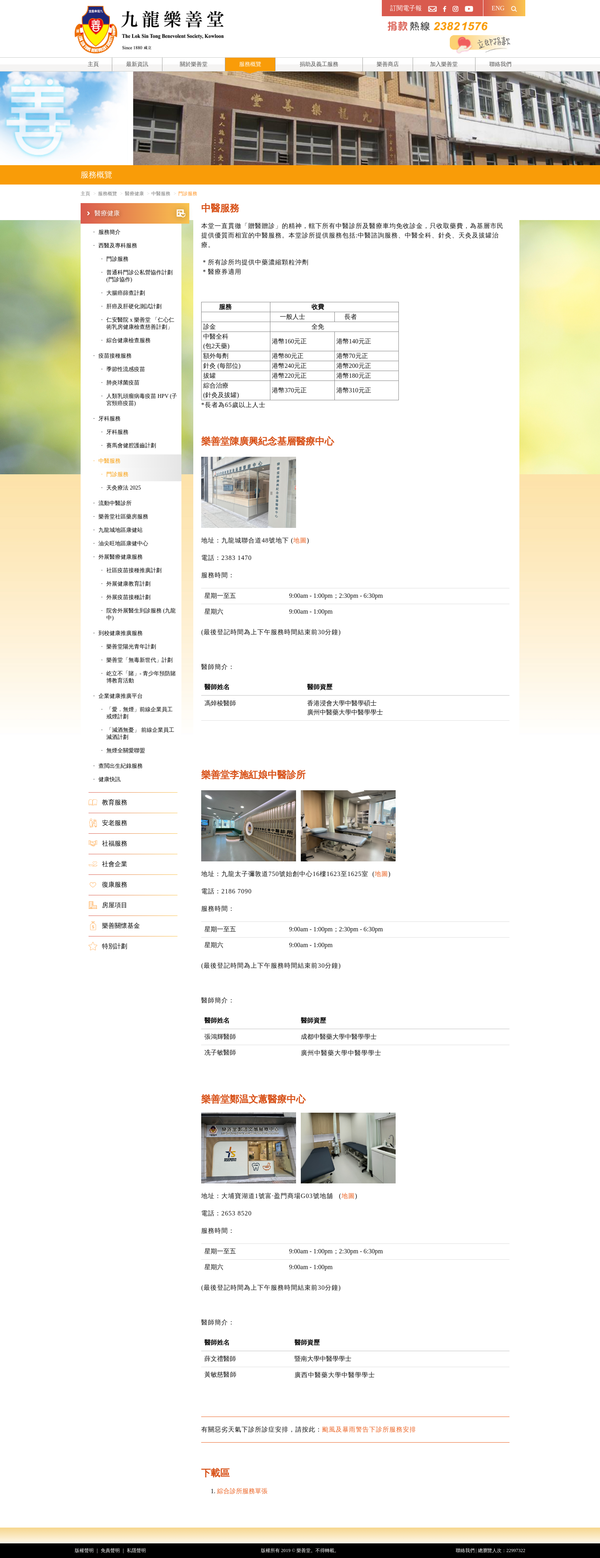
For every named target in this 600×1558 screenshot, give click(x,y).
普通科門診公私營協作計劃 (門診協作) (139, 276)
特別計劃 (108, 946)
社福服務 (108, 843)
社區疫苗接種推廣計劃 (134, 570)
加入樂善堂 (444, 64)
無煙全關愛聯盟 (125, 751)
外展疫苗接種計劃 (128, 597)
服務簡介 (109, 232)
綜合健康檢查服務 (128, 340)
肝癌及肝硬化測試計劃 (134, 306)
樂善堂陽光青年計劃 (131, 647)
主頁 (93, 64)
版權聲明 (84, 1550)
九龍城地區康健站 (120, 530)
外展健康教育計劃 (128, 584)
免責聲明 (110, 1550)
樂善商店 (388, 64)
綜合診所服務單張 (242, 1491)
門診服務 (117, 259)
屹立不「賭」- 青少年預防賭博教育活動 (141, 677)
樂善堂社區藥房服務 (123, 517)
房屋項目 (108, 905)
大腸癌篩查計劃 (125, 293)
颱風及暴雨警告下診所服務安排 (369, 1429)
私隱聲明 (136, 1550)
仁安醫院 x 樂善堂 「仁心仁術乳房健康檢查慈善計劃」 (140, 323)
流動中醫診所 (115, 503)
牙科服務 (117, 432)
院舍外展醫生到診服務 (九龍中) (141, 614)
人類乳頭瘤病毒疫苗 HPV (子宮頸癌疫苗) (141, 399)
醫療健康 (139, 213)
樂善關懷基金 (114, 925)
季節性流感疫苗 (125, 369)
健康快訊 (109, 779)
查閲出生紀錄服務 (120, 766)
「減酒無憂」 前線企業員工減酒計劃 (140, 733)
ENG (498, 8)
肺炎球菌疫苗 (123, 383)
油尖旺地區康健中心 (123, 543)
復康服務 (108, 884)
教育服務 (108, 802)
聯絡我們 (500, 64)
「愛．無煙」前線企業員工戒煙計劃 (139, 713)
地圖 (300, 540)
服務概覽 (250, 64)
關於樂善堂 (194, 64)
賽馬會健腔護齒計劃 (131, 445)
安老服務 (108, 823)
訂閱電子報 (406, 8)
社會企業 (108, 864)
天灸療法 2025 (123, 488)
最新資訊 (137, 64)
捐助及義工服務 (319, 64)
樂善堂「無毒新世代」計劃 (139, 660)
